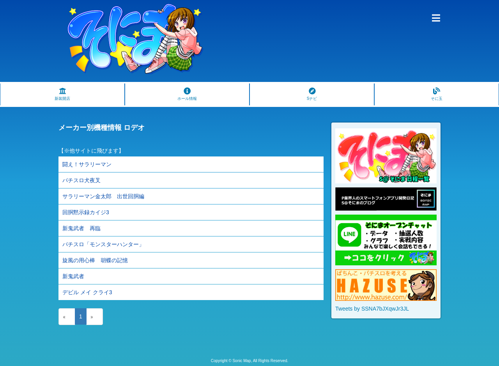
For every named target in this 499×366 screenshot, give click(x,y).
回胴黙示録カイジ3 (85, 212)
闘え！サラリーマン (86, 164)
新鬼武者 (73, 276)
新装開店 (62, 94)
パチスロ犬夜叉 (81, 180)
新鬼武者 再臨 (81, 228)
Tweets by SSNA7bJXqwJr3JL (372, 309)
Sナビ (312, 94)
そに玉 (437, 94)
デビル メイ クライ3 (87, 292)
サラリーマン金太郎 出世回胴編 (103, 196)
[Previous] (66, 316)
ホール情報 (187, 94)
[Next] (94, 316)
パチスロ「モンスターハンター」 (103, 244)
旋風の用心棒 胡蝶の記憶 (95, 260)
